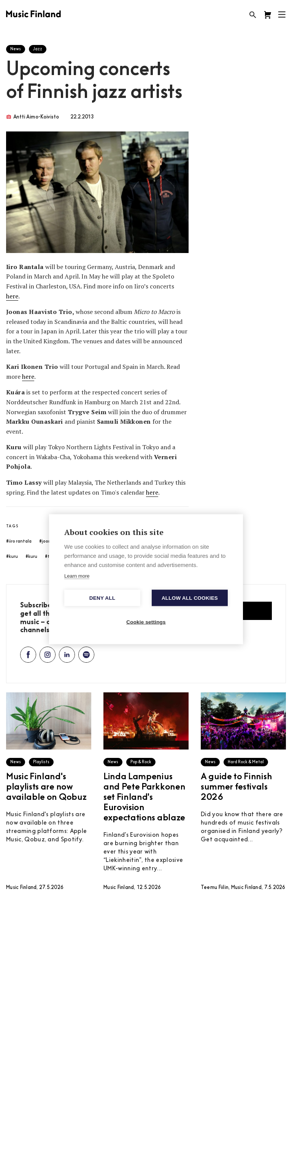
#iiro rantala (19, 542)
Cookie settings (146, 622)
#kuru (12, 557)
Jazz (37, 49)
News (15, 49)
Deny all (102, 598)
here (12, 296)
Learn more (76, 575)
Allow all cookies (190, 598)
